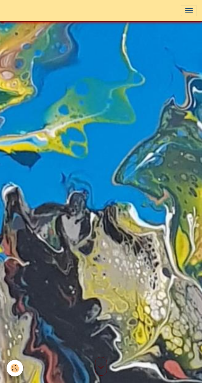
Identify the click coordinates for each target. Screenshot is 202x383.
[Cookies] (15, 368)
